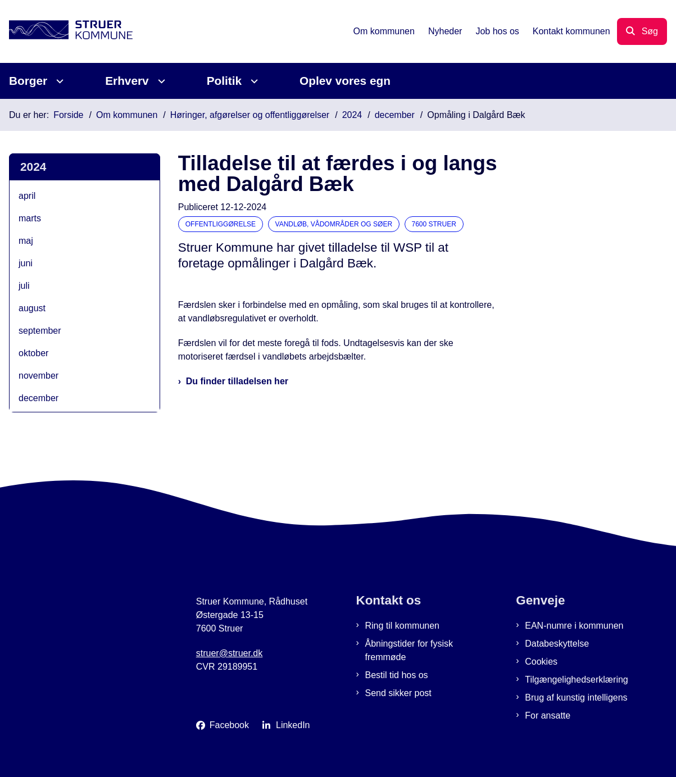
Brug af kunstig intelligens (576, 697)
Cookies (541, 661)
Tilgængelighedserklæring (576, 679)
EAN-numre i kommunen (574, 625)
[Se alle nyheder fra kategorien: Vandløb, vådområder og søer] (335, 223)
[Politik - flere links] (253, 81)
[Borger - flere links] (58, 81)
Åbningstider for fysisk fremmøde (409, 650)
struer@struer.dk (229, 653)
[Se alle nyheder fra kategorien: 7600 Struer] (435, 223)
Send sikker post (398, 693)
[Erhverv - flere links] (160, 81)
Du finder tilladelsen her (237, 381)
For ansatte (547, 715)
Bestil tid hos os (396, 675)
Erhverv (126, 80)
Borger (28, 80)
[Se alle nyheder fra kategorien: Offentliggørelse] (221, 223)
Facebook (229, 725)
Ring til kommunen (402, 625)
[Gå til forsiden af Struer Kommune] (66, 31)
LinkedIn (293, 725)
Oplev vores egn (345, 80)
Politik (224, 80)
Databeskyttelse (557, 643)
